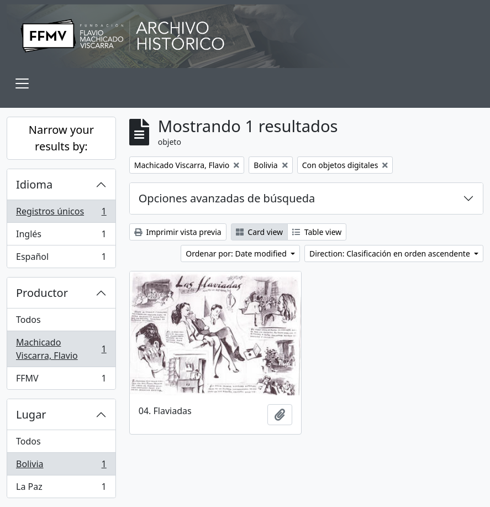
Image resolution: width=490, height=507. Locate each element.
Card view (259, 232)
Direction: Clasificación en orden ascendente (390, 253)
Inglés (61, 236)
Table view (316, 232)
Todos (28, 319)
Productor (42, 292)
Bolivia (61, 466)
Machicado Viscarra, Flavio (61, 349)
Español (61, 259)
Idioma (34, 184)
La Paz (61, 489)
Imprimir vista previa (178, 232)
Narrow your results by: (61, 138)
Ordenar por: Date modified (237, 253)
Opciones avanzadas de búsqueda (227, 198)
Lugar (31, 414)
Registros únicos (61, 214)
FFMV (61, 380)
